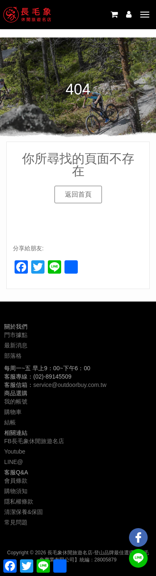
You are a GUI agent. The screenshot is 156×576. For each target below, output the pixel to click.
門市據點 (15, 335)
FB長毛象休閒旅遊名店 (34, 441)
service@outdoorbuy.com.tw (69, 385)
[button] (78, 194)
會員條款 (15, 480)
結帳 (10, 422)
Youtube (14, 451)
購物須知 (15, 491)
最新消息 (15, 345)
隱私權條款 (18, 501)
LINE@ (13, 462)
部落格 (13, 355)
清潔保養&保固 (23, 512)
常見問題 (15, 522)
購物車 (13, 412)
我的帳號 (15, 401)
